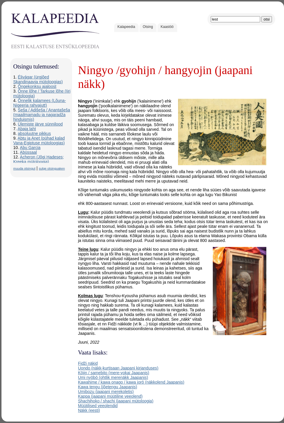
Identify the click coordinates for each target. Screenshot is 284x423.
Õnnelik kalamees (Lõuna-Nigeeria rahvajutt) (39, 103)
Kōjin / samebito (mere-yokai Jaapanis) (113, 372)
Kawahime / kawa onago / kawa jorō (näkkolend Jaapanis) (131, 382)
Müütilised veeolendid (98, 405)
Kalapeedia (126, 27)
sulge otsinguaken (52, 168)
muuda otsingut (24, 168)
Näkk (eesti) (89, 410)
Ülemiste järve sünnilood (40, 124)
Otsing (148, 27)
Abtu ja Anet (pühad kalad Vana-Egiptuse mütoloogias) (39, 140)
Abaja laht (27, 128)
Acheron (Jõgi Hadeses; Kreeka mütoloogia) (38, 159)
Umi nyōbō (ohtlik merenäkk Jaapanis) (113, 377)
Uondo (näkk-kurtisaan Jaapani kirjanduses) (118, 368)
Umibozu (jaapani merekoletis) (106, 391)
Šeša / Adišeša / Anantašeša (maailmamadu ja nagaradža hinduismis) (41, 115)
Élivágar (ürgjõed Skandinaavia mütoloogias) (38, 79)
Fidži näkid (88, 363)
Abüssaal (28, 152)
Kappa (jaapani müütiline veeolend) (110, 396)
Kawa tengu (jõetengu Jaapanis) (107, 386)
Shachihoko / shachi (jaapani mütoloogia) (115, 401)
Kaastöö (167, 27)
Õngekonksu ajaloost (37, 86)
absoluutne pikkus (34, 133)
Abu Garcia (30, 147)
